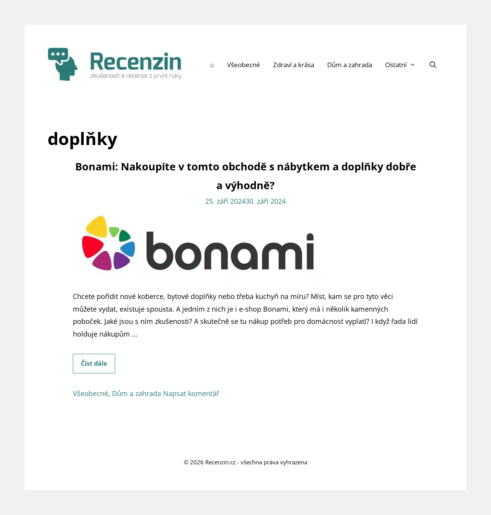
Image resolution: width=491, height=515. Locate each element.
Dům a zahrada (349, 64)
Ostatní (403, 65)
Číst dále (98, 365)
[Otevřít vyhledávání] (432, 65)
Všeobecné (243, 64)
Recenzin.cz (220, 462)
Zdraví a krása (293, 64)
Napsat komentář (191, 393)
